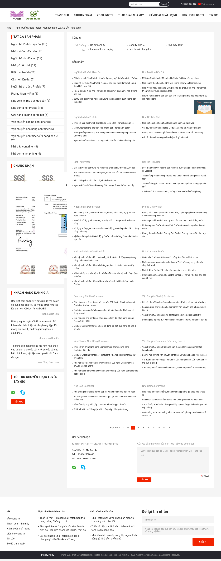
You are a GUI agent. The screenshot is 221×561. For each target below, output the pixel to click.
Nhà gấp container (22, 146)
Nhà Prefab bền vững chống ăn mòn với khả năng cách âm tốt (113, 520)
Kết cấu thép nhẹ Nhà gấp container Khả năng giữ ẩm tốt (100, 404)
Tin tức (213, 15)
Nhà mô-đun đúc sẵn (24, 51)
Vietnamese (207, 4)
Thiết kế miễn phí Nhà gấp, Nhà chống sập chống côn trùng (101, 409)
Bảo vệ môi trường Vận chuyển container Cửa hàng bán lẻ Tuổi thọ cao (174, 355)
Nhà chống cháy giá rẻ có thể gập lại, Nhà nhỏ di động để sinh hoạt (104, 392)
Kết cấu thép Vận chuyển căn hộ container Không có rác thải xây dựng (174, 302)
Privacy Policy (47, 555)
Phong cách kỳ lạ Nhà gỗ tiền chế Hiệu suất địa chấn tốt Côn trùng (172, 132)
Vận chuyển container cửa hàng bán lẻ (34, 136)
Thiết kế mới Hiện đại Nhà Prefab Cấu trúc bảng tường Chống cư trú (62, 520)
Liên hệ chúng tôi (193, 15)
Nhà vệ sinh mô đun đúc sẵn (28, 100)
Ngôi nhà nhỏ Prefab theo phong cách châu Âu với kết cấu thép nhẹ (104, 140)
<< (128, 427)
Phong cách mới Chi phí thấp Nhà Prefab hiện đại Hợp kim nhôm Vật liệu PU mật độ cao (63, 528)
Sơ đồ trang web (16, 543)
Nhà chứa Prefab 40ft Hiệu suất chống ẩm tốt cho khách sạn (170, 257)
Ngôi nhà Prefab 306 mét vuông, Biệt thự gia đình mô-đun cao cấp (104, 185)
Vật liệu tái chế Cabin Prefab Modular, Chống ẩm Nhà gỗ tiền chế (171, 128)
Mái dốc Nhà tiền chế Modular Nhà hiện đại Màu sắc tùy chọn (170, 78)
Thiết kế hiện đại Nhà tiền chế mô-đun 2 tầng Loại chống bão (113, 528)
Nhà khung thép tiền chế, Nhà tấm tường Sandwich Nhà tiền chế (171, 83)
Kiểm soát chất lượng (163, 15)
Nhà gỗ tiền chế (20, 65)
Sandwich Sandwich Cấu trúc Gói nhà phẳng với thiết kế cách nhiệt (172, 400)
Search (164, 4)
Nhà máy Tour (175, 45)
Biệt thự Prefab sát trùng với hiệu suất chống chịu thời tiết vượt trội (104, 168)
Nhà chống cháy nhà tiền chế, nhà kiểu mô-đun (95, 180)
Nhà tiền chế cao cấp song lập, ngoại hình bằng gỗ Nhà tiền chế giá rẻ (114, 537)
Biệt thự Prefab (20, 72)
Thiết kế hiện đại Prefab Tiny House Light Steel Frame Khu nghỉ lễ (103, 123)
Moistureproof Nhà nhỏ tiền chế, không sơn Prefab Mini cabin (102, 128)
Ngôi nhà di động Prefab (26, 86)
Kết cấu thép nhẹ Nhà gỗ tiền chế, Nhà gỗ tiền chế (165, 137)
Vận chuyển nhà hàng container (30, 129)
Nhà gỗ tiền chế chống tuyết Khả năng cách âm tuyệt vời (168, 123)
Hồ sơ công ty (97, 45)
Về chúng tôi (105, 15)
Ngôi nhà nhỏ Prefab (23, 58)
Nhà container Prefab (24, 107)
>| (169, 427)
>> (164, 427)
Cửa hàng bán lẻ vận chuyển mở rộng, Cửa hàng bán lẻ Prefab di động (174, 367)
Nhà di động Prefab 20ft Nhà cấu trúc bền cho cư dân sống (169, 270)
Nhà (9, 27)
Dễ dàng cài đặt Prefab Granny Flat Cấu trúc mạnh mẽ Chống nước (172, 220)
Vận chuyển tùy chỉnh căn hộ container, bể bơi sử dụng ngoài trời (171, 315)
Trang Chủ (62, 15)
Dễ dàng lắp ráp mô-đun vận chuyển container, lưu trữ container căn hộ (174, 320)
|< (123, 427)
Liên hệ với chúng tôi (140, 49)
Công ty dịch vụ (137, 45)
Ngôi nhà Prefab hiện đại (26, 44)
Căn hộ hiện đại (20, 79)
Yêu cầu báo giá (188, 4)
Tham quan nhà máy (131, 15)
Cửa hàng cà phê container (27, 114)
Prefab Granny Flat (22, 93)
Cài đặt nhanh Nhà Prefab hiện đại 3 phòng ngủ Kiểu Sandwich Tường (105, 78)
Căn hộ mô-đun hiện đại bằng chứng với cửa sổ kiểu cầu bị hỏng (171, 191)
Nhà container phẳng (24, 153)
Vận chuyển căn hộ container (29, 122)
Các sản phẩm (83, 15)
